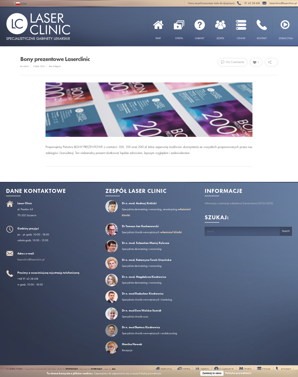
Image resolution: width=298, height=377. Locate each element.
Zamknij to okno (211, 373)
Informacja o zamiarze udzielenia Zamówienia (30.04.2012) (239, 203)
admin (26, 66)
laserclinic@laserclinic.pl (30, 259)
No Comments (232, 62)
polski (21, 3)
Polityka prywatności (238, 373)
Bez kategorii (55, 66)
